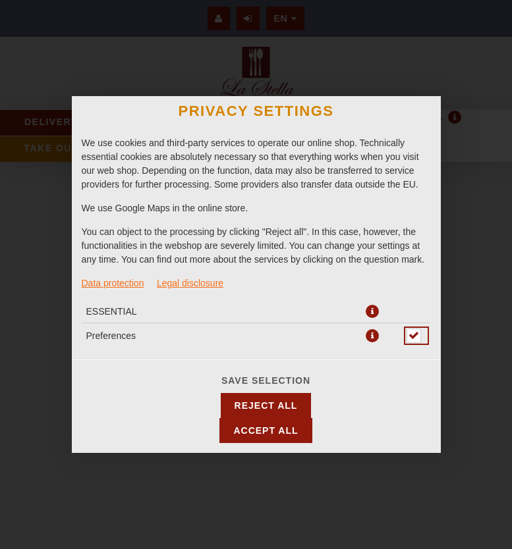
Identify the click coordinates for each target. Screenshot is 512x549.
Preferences (111, 335)
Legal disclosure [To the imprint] (190, 283)
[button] (372, 311)
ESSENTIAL (111, 311)
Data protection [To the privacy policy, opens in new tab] (113, 283)
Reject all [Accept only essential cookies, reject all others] (266, 405)
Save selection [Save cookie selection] (265, 380)
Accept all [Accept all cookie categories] (265, 430)
